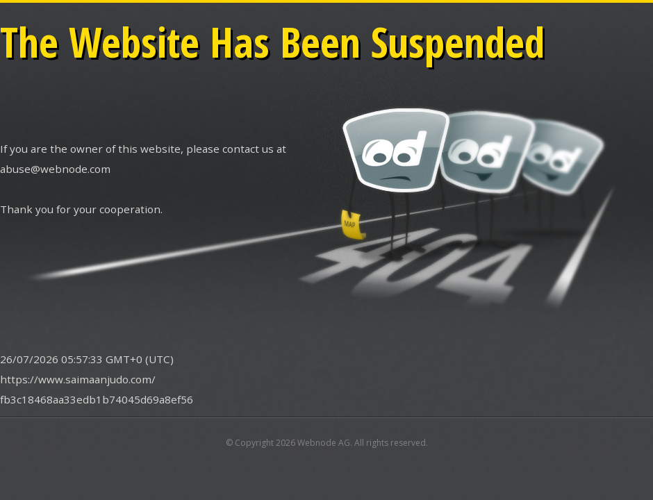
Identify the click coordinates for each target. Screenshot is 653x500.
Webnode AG (323, 443)
